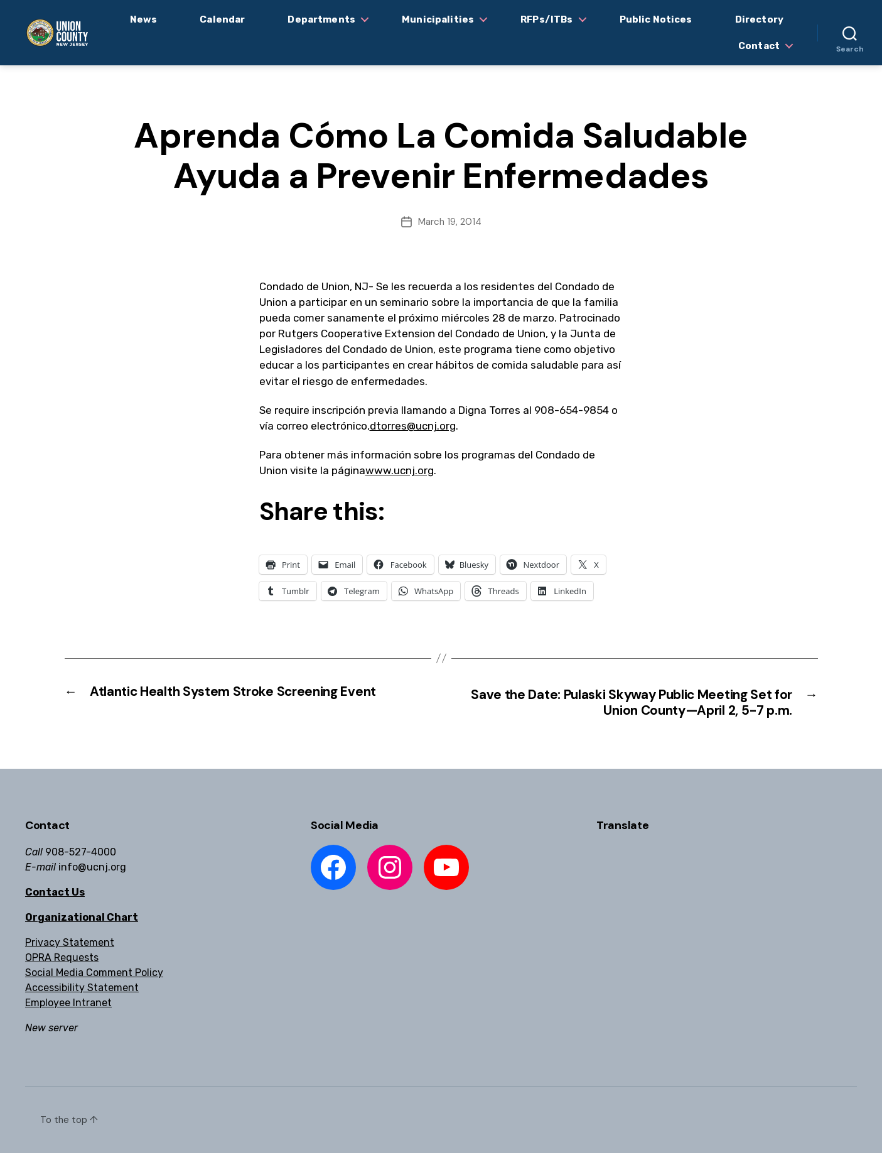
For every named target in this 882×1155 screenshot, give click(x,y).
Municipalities (438, 19)
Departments (321, 19)
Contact (759, 46)
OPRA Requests (62, 959)
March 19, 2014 (449, 221)
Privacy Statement (69, 944)
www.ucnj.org (399, 470)
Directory (759, 19)
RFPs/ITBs (546, 19)
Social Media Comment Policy (94, 974)
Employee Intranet (68, 1005)
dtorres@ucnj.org (413, 426)
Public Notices (656, 19)
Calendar (222, 19)
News (144, 19)
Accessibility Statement (82, 989)
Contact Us (55, 894)
